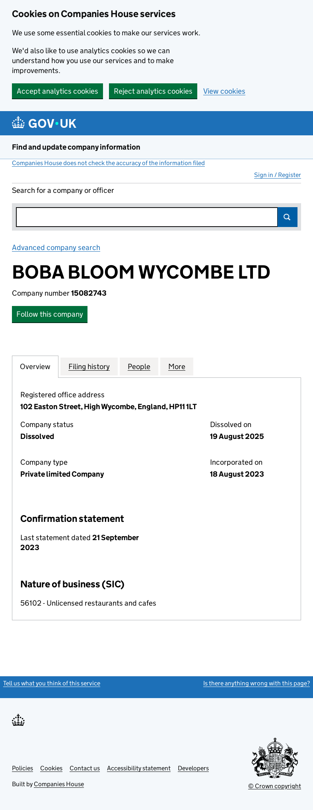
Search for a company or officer (63, 190)
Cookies (51, 768)
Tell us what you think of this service (51, 683)
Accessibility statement (139, 768)
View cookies (224, 91)
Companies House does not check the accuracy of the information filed (108, 163)
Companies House (59, 784)
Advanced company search (56, 247)
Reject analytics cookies (153, 91)
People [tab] (139, 366)
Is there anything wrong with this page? (256, 683)
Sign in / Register (277, 175)
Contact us (85, 768)
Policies (22, 768)
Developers (193, 768)
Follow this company (49, 314)
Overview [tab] (35, 366)
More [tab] (176, 366)
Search (287, 217)
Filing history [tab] (89, 366)
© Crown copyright (274, 786)
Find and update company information (76, 147)
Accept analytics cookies (57, 91)
